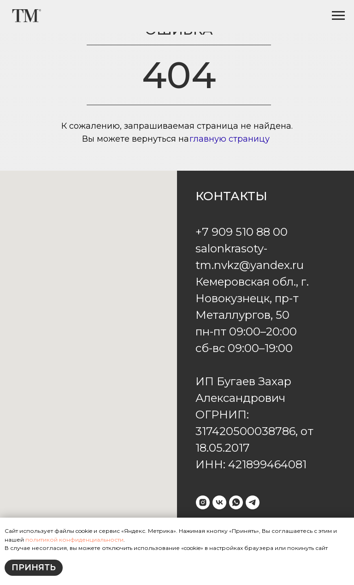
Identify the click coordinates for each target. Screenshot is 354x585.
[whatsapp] (236, 502)
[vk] (219, 502)
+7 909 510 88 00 (241, 232)
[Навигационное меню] (338, 15)
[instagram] (203, 502)
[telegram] (253, 502)
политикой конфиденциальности (74, 539)
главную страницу (229, 139)
